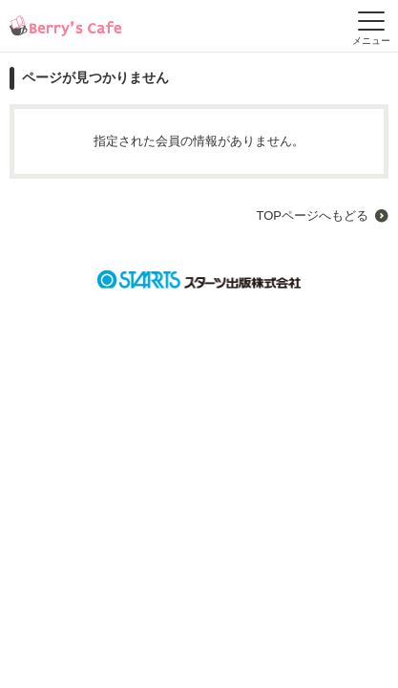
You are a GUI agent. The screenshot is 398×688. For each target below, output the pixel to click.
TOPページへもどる (312, 215)
